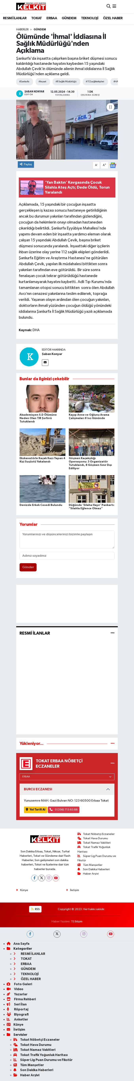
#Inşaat (42, 81)
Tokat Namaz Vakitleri (94, 842)
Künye (22, 890)
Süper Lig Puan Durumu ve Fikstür (43, 1060)
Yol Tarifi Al (35, 809)
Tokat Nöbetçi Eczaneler (96, 834)
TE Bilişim (76, 921)
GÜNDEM (69, 18)
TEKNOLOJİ (89, 18)
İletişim (72, 890)
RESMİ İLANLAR (14, 18)
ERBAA (51, 18)
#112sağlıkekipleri (95, 81)
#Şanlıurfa (24, 81)
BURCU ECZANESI (38, 789)
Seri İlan (17, 1004)
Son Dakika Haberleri (93, 869)
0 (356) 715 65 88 (64, 809)
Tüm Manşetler (90, 864)
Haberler (22, 29)
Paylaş (26, 164)
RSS (35, 909)
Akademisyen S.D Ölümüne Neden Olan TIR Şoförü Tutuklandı (38, 418)
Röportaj (17, 1009)
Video (15, 989)
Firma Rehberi (21, 999)
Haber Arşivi (88, 873)
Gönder (28, 567)
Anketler (17, 1019)
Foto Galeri (19, 984)
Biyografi (18, 1014)
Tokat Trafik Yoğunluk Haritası (40, 1055)
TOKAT (36, 18)
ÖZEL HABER (113, 18)
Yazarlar (17, 994)
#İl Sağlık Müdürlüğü (66, 81)
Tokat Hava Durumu (92, 838)
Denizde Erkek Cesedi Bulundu (41, 505)
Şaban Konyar (52, 354)
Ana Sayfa (18, 943)
